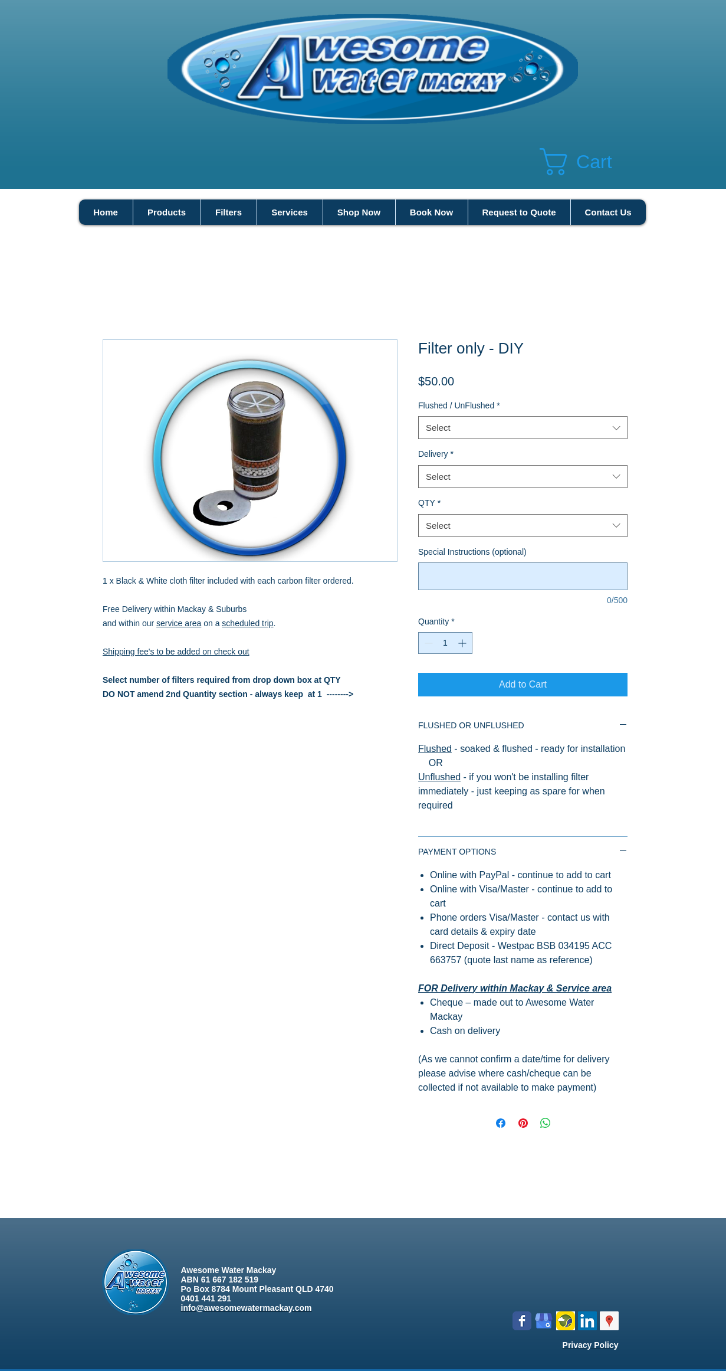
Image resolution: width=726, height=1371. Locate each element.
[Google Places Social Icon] (609, 1320)
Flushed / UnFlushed (459, 405)
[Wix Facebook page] (522, 1320)
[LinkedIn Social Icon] (587, 1320)
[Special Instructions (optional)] (523, 576)
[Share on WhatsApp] (545, 1123)
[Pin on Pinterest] (523, 1123)
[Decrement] (427, 643)
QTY (429, 503)
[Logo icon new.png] (565, 1320)
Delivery (436, 454)
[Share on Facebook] (501, 1123)
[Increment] (463, 643)
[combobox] (523, 427)
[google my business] (543, 1320)
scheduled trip (247, 623)
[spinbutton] (445, 643)
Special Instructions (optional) (472, 552)
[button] (593, 161)
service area (178, 623)
